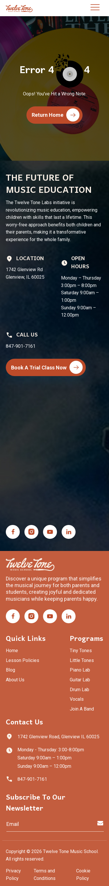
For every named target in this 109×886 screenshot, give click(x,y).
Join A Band (82, 709)
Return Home (56, 115)
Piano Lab (80, 670)
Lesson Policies (22, 660)
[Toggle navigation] (95, 8)
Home (12, 650)
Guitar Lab (80, 679)
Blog (10, 670)
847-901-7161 (32, 779)
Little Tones (82, 660)
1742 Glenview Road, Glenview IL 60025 (58, 736)
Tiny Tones (81, 650)
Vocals (77, 699)
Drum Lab (79, 689)
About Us (15, 679)
